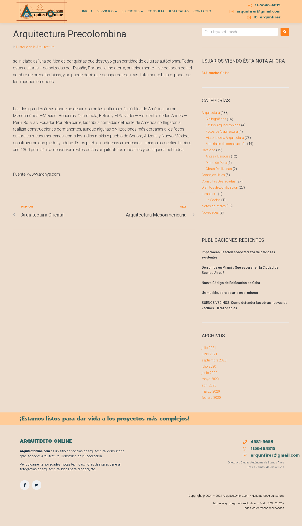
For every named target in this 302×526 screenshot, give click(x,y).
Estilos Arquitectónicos (223, 125)
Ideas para (209, 194)
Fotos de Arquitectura (222, 131)
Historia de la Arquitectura (35, 47)
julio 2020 (209, 366)
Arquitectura (211, 113)
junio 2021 (209, 354)
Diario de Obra (216, 163)
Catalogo (208, 150)
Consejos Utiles (213, 175)
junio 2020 (209, 373)
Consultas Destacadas (219, 181)
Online (215, 73)
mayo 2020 (210, 379)
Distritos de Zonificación (220, 187)
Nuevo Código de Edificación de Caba (231, 283)
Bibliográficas (216, 119)
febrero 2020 (211, 397)
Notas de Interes (214, 206)
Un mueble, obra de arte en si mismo (230, 293)
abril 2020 (209, 385)
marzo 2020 (211, 391)
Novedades (210, 212)
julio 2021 (209, 348)
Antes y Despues (218, 156)
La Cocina (213, 200)
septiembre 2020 (214, 360)
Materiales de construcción (226, 144)
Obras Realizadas (219, 169)
